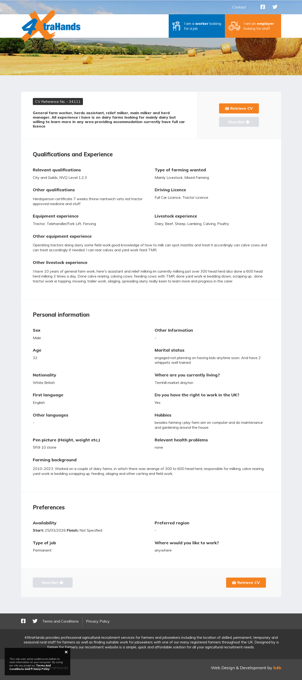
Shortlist (239, 122)
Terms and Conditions (60, 621)
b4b (277, 667)
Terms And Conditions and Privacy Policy (30, 667)
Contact (239, 7)
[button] (197, 26)
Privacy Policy (98, 621)
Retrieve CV (239, 108)
